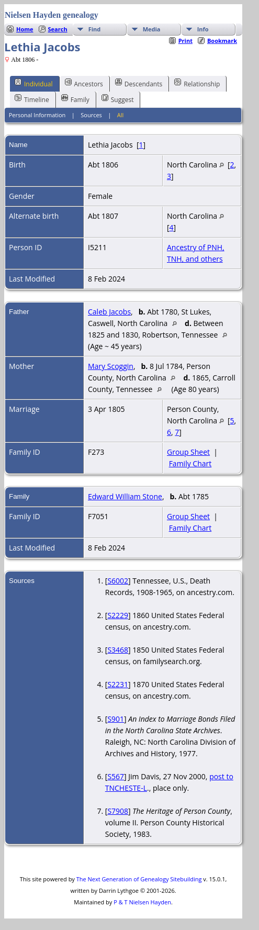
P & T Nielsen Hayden (142, 902)
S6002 (117, 581)
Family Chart (190, 463)
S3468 (117, 650)
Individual (34, 83)
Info (203, 29)
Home (24, 29)
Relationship (197, 83)
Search (57, 29)
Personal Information (37, 115)
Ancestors (84, 83)
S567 (115, 776)
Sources (91, 115)
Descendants (138, 83)
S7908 (117, 811)
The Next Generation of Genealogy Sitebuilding (139, 879)
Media (152, 29)
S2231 (117, 684)
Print (185, 40)
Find (94, 29)
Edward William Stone (125, 496)
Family (75, 99)
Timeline (32, 99)
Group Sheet (188, 452)
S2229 (117, 615)
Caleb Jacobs (109, 312)
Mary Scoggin (110, 366)
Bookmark (222, 40)
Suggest (118, 99)
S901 (115, 719)
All (120, 115)
